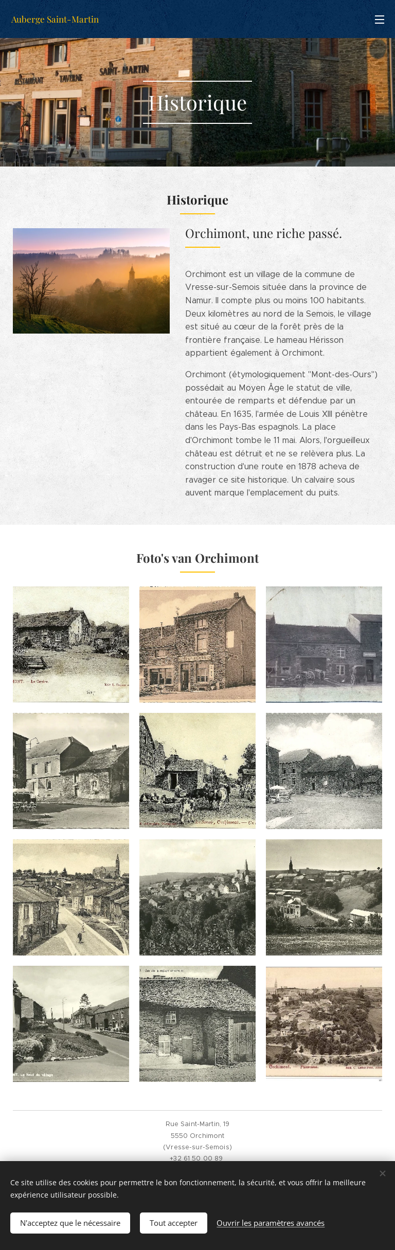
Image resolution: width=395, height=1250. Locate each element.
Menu (379, 19)
